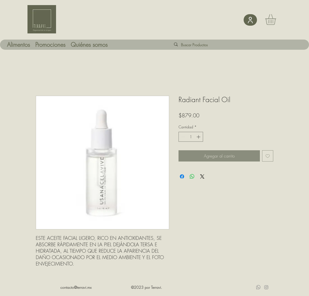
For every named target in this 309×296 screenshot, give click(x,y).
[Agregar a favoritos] (267, 156)
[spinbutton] (191, 136)
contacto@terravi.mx (76, 287)
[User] (250, 20)
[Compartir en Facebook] (182, 176)
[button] (276, 19)
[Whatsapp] (258, 287)
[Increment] (199, 136)
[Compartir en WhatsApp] (192, 176)
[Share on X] (202, 176)
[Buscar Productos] (198, 44)
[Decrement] (182, 136)
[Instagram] (266, 287)
